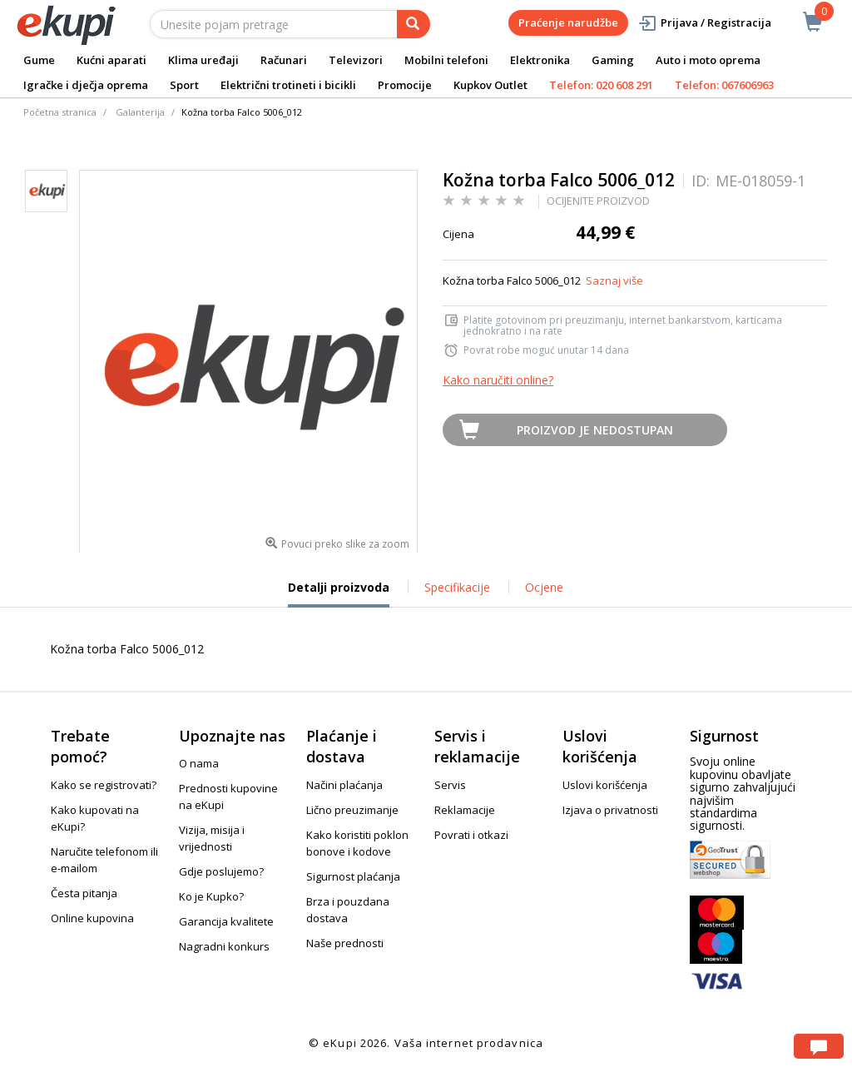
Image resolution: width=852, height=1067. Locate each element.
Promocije (405, 84)
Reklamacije (464, 809)
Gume (39, 59)
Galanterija (140, 112)
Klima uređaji (203, 59)
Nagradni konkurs (224, 946)
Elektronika (540, 59)
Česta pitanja (84, 893)
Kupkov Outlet (490, 84)
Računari (283, 59)
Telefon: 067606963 (724, 84)
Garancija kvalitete (226, 921)
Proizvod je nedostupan (595, 430)
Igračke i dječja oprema (85, 84)
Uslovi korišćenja (604, 784)
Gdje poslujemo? (221, 871)
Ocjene (544, 587)
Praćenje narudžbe (568, 22)
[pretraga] (413, 24)
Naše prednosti (345, 942)
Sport (184, 84)
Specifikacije (457, 587)
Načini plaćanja (344, 784)
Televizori (356, 59)
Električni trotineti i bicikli (288, 84)
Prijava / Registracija (704, 23)
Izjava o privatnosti (610, 809)
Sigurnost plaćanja (353, 876)
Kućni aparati (111, 59)
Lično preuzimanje (352, 809)
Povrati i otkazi (471, 834)
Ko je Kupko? (211, 896)
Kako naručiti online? (498, 380)
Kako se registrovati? (103, 784)
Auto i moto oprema (708, 59)
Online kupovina (92, 918)
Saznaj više (614, 280)
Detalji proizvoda (338, 593)
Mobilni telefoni (446, 59)
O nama (199, 763)
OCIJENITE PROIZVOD (598, 200)
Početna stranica (60, 112)
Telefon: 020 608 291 (601, 84)
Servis (450, 784)
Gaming (613, 59)
